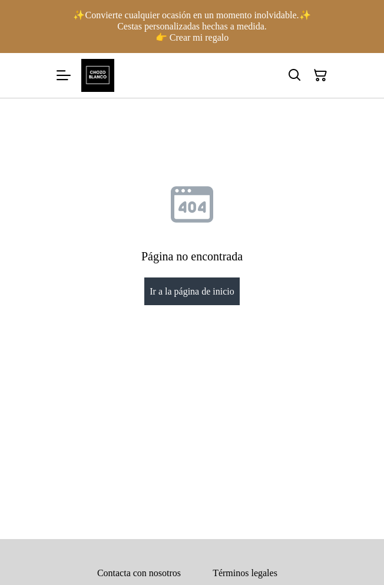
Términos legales (245, 573)
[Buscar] (294, 75)
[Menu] (64, 75)
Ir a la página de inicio (192, 291)
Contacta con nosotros (139, 573)
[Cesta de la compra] (320, 75)
